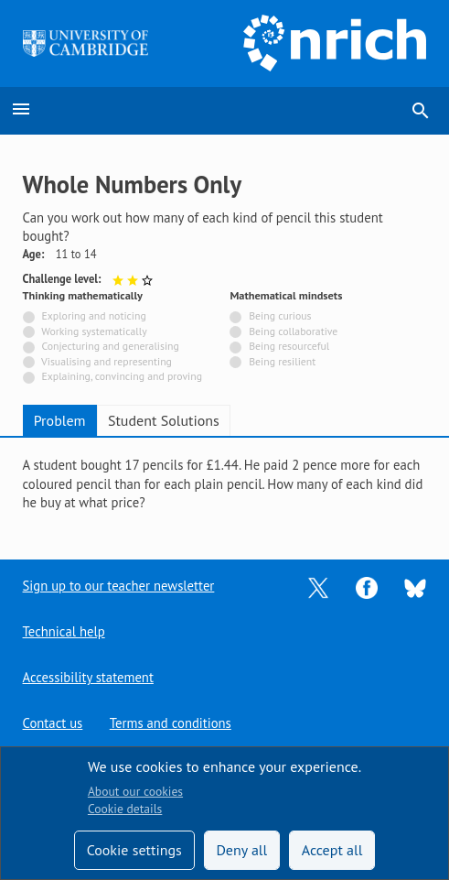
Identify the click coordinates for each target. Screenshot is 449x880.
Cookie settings (134, 850)
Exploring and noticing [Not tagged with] (93, 315)
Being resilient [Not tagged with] (282, 361)
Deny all (241, 850)
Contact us (53, 723)
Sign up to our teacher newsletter (119, 585)
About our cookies (135, 791)
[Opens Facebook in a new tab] (367, 586)
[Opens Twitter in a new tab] (318, 586)
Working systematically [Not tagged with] (94, 331)
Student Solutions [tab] (163, 420)
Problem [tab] (60, 420)
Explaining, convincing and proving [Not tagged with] (121, 376)
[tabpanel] (225, 484)
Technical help (64, 631)
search (421, 111)
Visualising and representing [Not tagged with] (106, 361)
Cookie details (125, 808)
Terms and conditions (170, 723)
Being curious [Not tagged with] (280, 315)
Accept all (332, 850)
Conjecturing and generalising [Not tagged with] (109, 346)
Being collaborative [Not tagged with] (293, 331)
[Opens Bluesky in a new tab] (415, 586)
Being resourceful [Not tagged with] (289, 346)
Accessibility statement (88, 677)
